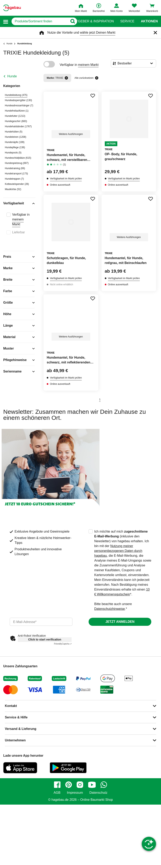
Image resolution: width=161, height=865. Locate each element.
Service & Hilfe (16, 717)
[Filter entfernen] (66, 78)
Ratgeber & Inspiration (93, 21)
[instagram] (80, 784)
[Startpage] (12, 8)
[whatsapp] (104, 784)
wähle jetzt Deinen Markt (97, 32)
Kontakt (11, 706)
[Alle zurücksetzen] (96, 78)
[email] (41, 622)
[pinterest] (68, 784)
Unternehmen (15, 740)
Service (127, 21)
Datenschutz (98, 792)
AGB (57, 792)
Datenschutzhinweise (109, 608)
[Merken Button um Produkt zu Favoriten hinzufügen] (92, 95)
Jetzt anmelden (119, 621)
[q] (40, 21)
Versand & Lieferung (20, 728)
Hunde (12, 76)
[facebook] (57, 784)
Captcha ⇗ (63, 644)
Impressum (75, 792)
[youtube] (92, 784)
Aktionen (149, 21)
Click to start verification (44, 639)
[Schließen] (155, 32)
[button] (5, 21)
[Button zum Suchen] (72, 21)
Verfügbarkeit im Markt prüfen (66, 178)
